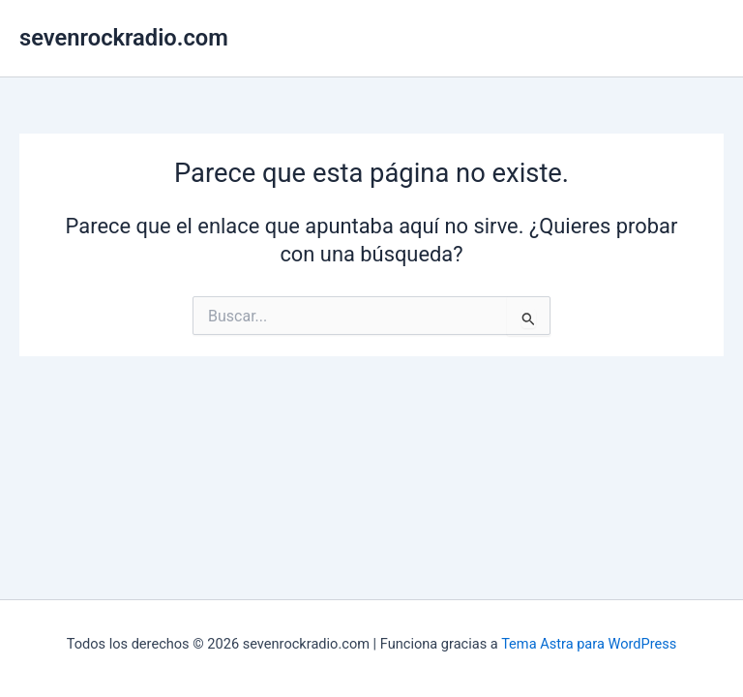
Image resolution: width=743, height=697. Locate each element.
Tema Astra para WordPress (588, 643)
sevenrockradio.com (123, 37)
